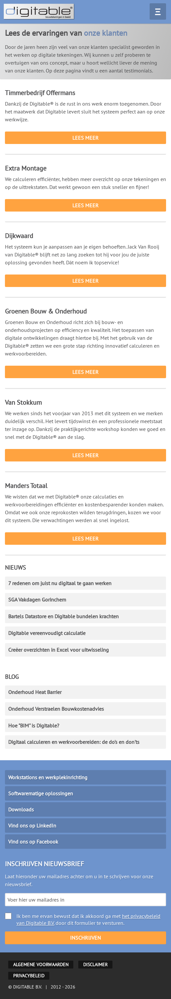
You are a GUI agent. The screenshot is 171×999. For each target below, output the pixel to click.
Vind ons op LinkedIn (32, 825)
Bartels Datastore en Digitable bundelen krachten (63, 616)
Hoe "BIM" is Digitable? (33, 725)
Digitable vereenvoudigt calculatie (47, 633)
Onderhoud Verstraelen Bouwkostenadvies (56, 708)
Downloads (21, 809)
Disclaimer (95, 965)
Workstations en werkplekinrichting (47, 777)
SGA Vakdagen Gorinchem (37, 599)
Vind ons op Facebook (33, 841)
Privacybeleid (28, 976)
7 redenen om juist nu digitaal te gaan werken (59, 583)
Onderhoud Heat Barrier (34, 692)
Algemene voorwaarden (40, 965)
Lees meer (85, 137)
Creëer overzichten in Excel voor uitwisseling (58, 649)
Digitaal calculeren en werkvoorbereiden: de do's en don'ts (73, 742)
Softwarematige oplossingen (40, 793)
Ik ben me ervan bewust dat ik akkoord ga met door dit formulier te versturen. (82, 919)
